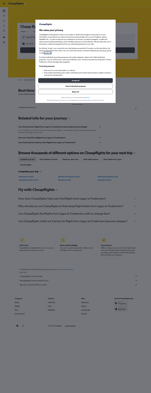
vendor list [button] (47, 53)
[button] (75, 80)
